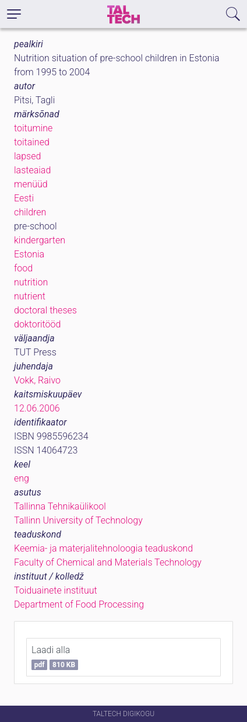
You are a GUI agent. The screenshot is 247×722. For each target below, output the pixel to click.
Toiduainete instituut (55, 590)
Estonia (29, 254)
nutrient (29, 296)
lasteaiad (32, 170)
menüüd (31, 184)
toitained (32, 142)
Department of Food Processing (79, 604)
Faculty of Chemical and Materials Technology (108, 562)
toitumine (33, 128)
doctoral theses (45, 310)
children (30, 212)
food (23, 268)
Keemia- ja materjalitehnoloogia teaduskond (103, 548)
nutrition (31, 282)
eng (21, 478)
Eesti (24, 198)
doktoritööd (37, 324)
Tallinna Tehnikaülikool (60, 506)
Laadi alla (54, 657)
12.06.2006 (37, 408)
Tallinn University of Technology (78, 520)
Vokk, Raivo (37, 380)
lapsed (27, 156)
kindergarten (39, 240)
